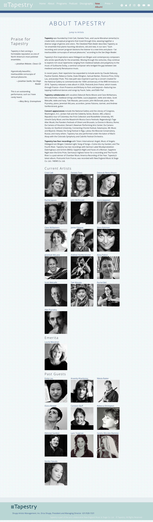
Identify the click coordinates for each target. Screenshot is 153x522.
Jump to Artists (76, 32)
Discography (86, 3)
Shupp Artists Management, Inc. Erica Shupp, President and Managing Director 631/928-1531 (53, 513)
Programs (62, 3)
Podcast (73, 3)
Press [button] (108, 3)
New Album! (99, 5)
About (51, 3)
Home (42, 3)
